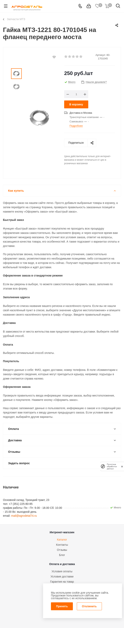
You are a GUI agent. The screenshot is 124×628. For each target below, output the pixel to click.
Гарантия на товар (62, 581)
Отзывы (62, 549)
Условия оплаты (62, 571)
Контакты (62, 544)
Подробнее (76, 125)
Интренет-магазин (62, 532)
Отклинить (89, 606)
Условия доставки (62, 576)
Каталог (62, 539)
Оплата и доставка (62, 564)
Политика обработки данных (112, 466)
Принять (62, 606)
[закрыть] (122, 466)
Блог (62, 555)
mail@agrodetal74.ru (24, 515)
